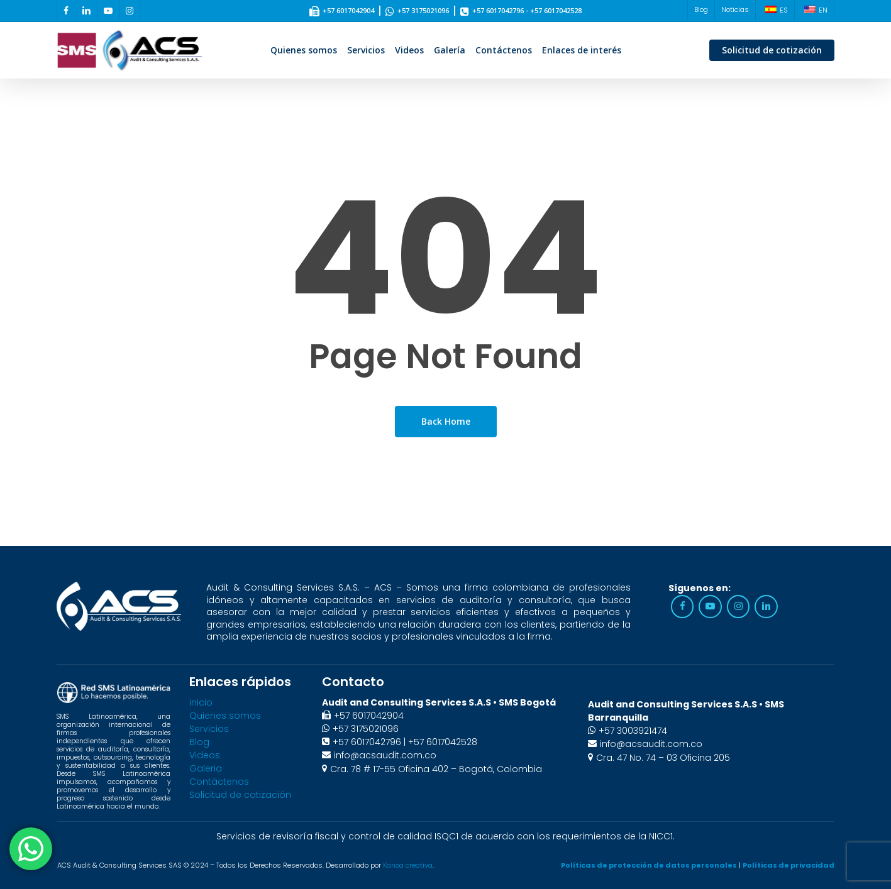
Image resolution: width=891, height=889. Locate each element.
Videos (204, 755)
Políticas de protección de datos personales (649, 865)
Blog (199, 742)
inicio (201, 702)
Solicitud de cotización (240, 794)
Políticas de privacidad (788, 865)
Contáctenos (219, 781)
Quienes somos (225, 715)
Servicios (209, 729)
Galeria (205, 768)
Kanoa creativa (408, 865)
